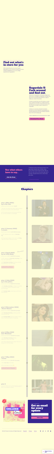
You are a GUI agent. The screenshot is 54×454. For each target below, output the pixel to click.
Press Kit (25, 431)
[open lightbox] (14, 26)
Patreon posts (17, 386)
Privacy (30, 431)
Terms (35, 431)
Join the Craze (11, 177)
